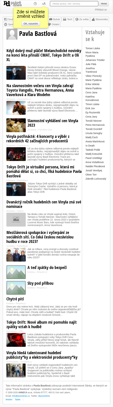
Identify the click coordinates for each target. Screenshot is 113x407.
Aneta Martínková (95, 141)
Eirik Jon (90, 108)
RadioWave (22, 180)
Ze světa (82, 19)
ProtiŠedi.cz (26, 362)
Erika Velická (92, 84)
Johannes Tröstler (95, 60)
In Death (90, 145)
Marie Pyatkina (94, 80)
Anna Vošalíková (94, 162)
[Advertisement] (96, 233)
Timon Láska (92, 104)
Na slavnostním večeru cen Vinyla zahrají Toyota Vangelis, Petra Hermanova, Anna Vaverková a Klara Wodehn (40, 90)
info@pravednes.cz (21, 396)
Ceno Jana (91, 92)
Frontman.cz (23, 145)
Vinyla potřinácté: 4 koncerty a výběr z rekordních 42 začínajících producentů (37, 138)
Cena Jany (91, 116)
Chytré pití (15, 299)
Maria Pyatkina (94, 88)
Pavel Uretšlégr (94, 158)
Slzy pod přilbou (40, 283)
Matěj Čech (92, 137)
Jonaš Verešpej (94, 170)
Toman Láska (93, 48)
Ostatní (53, 24)
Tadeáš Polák (93, 149)
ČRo (16, 64)
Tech (67, 19)
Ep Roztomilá (93, 112)
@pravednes (44, 396)
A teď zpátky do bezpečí (47, 267)
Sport (9, 24)
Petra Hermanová (95, 125)
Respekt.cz (42, 272)
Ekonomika (100, 19)
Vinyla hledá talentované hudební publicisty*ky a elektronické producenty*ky (41, 355)
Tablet (17, 399)
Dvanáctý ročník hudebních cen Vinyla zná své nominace (43, 204)
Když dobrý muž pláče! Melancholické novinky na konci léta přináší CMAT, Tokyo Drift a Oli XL (43, 55)
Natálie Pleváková (95, 166)
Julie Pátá (91, 64)
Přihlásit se (101, 9)
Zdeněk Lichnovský (96, 178)
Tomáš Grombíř (94, 129)
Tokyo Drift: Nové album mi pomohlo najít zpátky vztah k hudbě (41, 324)
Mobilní (9, 399)
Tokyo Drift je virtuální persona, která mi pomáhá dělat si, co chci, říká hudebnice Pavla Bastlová (44, 171)
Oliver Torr (91, 174)
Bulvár (54, 19)
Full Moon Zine (45, 130)
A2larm (20, 211)
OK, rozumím (31, 23)
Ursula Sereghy (94, 133)
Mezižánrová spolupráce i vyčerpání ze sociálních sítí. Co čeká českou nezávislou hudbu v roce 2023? (39, 236)
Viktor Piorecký (94, 76)
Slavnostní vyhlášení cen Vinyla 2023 (52, 123)
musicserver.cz (24, 99)
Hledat (104, 3)
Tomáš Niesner (94, 120)
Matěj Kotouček (94, 154)
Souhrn (10, 19)
